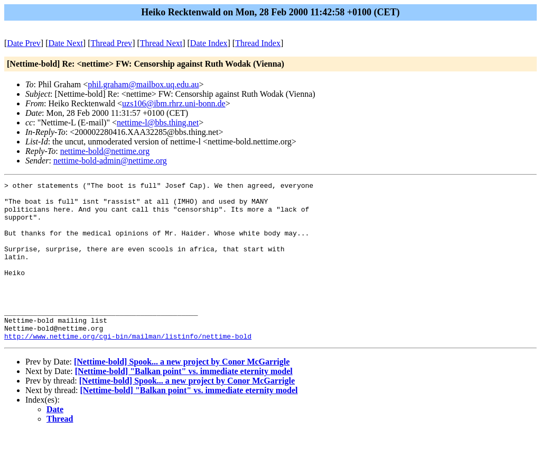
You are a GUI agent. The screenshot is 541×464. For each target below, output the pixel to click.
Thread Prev (111, 43)
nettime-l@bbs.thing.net (158, 122)
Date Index (209, 43)
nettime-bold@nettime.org (105, 151)
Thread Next (161, 43)
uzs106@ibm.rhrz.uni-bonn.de (174, 103)
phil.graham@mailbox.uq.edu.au (143, 84)
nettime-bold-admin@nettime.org (110, 160)
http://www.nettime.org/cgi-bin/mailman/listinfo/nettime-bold (127, 367)
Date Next (66, 43)
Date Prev (24, 43)
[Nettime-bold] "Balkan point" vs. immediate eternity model (184, 402)
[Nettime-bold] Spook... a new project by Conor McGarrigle (182, 393)
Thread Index (258, 43)
